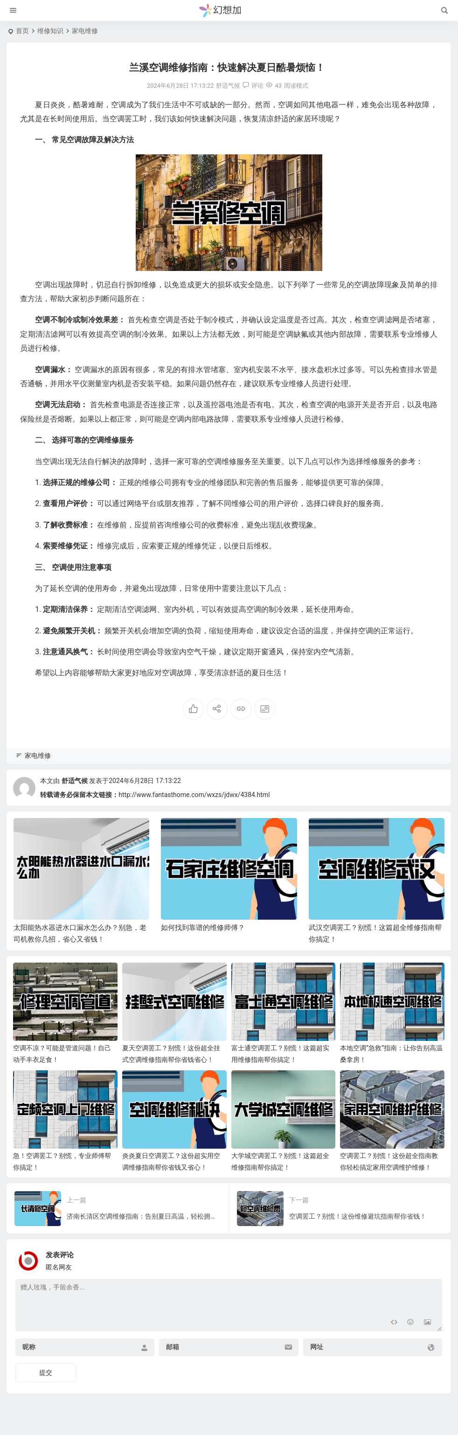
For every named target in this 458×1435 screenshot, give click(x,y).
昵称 (28, 1347)
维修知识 (50, 31)
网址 (316, 1347)
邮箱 (172, 1347)
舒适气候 (75, 780)
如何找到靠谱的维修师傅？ (203, 927)
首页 (22, 31)
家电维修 (85, 31)
